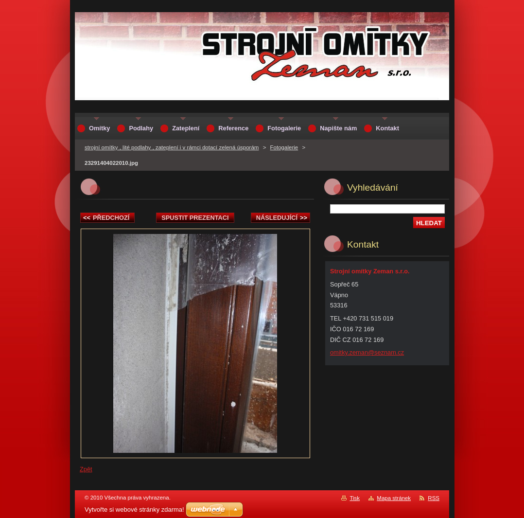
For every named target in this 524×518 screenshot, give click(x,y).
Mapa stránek (394, 498)
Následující (281, 217)
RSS (433, 498)
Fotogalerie (284, 147)
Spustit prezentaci (194, 217)
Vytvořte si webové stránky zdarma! (134, 509)
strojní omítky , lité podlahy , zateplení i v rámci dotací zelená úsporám (172, 147)
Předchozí (106, 217)
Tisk (354, 498)
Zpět (86, 469)
